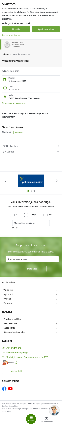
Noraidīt (16, 29)
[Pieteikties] (32, 269)
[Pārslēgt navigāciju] (31, 419)
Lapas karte (9, 327)
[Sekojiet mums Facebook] (4, 389)
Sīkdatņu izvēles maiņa (14, 332)
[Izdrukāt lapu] (31, 146)
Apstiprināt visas (46, 29)
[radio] (14, 214)
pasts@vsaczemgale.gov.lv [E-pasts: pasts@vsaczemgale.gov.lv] (18, 352)
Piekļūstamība (10, 323)
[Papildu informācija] (16, 362)
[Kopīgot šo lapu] (31, 151)
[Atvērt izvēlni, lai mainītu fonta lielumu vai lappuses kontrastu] (46, 420)
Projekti (7, 298)
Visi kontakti (16, 371)
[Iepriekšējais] (5, 180)
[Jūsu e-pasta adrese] (32, 259)
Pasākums (19, 132)
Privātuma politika (12, 319)
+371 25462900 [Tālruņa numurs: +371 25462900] (14, 348)
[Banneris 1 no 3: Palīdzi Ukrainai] (31, 180)
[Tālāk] (57, 180)
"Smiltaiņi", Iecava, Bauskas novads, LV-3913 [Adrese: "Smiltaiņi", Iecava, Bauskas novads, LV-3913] (27, 357)
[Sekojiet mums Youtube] (10, 388)
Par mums (8, 303)
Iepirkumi (7, 294)
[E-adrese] (8, 362)
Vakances (8, 290)
